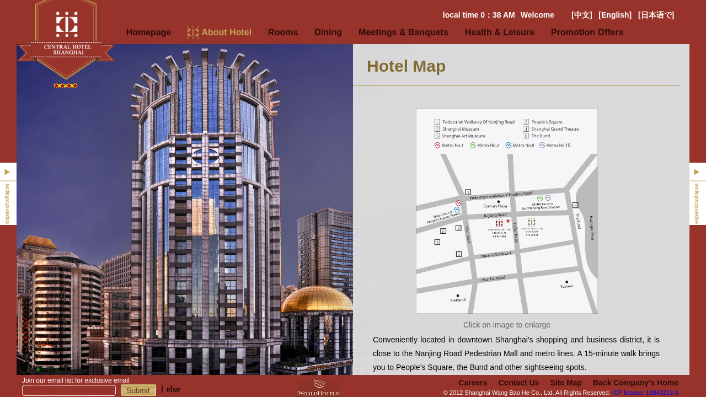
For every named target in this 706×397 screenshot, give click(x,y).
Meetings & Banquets (403, 32)
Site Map (566, 382)
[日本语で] (656, 14)
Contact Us (518, 382)
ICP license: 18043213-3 (645, 392)
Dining (328, 32)
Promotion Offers (587, 32)
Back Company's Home (635, 382)
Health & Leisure (499, 32)
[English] (615, 14)
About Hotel (226, 32)
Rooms (283, 32)
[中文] (581, 14)
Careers (472, 382)
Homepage (149, 32)
